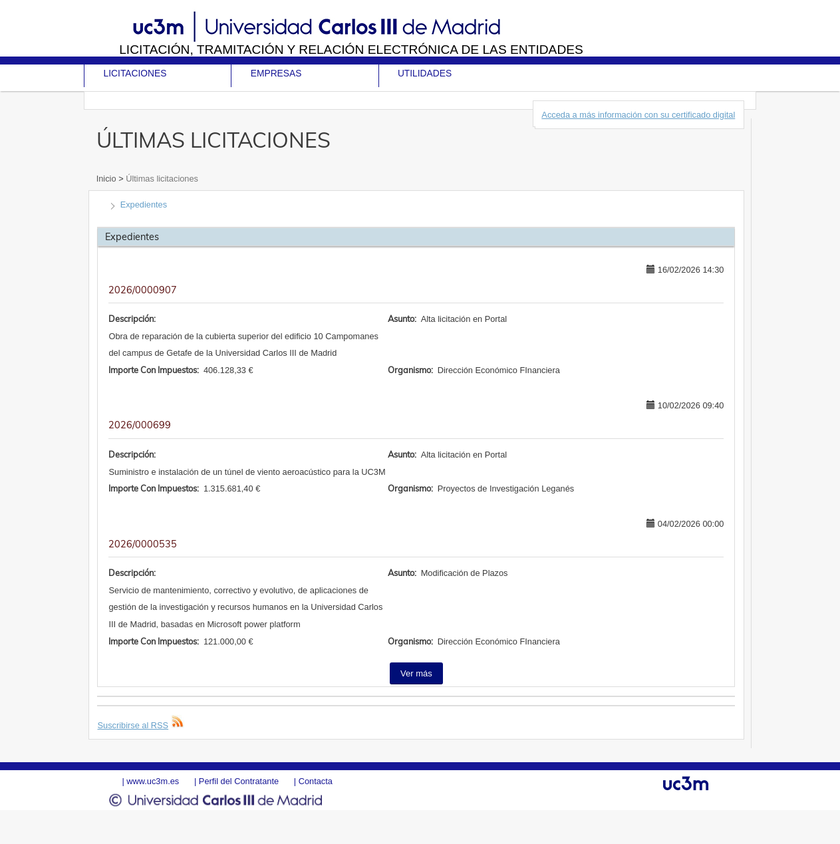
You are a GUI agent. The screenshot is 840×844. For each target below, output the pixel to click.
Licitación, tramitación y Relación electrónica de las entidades (351, 49)
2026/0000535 (142, 544)
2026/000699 (139, 425)
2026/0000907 (142, 290)
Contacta (316, 781)
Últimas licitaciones (161, 179)
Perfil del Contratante (239, 781)
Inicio (107, 179)
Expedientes (143, 205)
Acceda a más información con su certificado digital (638, 115)
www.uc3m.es (152, 781)
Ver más (416, 673)
